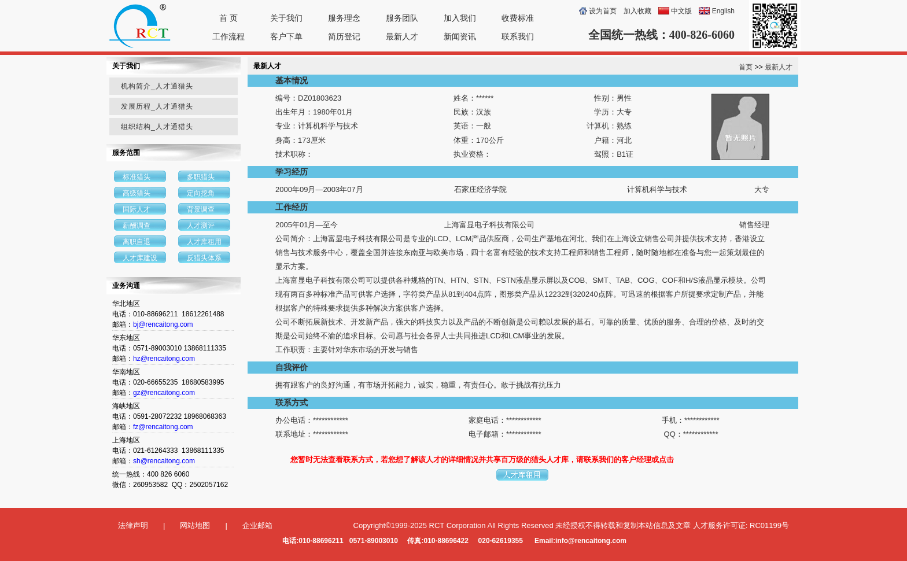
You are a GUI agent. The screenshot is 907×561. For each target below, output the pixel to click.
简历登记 (344, 36)
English (723, 11)
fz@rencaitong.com (163, 427)
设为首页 (603, 11)
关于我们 (286, 18)
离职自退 (136, 242)
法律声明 (133, 525)
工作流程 (228, 36)
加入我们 (460, 18)
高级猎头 (136, 193)
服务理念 (344, 18)
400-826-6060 (702, 34)
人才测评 (201, 226)
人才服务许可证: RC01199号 (741, 525)
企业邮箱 (257, 525)
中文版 (681, 11)
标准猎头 (136, 177)
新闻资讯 (460, 36)
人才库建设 (140, 258)
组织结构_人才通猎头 (157, 127)
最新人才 (402, 36)
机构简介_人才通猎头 (157, 86)
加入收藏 (637, 11)
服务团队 (402, 18)
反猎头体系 (204, 258)
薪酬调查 (136, 226)
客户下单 (286, 36)
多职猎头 (201, 177)
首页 (746, 67)
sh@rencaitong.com (164, 461)
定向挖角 (201, 193)
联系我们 (518, 36)
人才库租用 (204, 242)
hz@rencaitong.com (164, 359)
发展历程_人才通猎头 (157, 106)
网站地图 (195, 525)
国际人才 (136, 209)
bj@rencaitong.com (163, 324)
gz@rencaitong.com (164, 393)
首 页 (228, 18)
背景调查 (201, 209)
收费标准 (518, 18)
